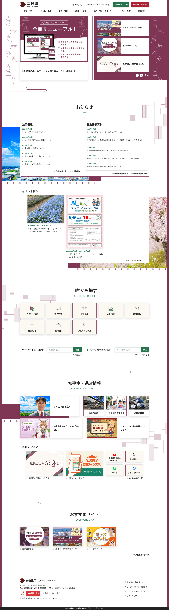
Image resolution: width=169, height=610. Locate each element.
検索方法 (78, 355)
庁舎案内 (54, 598)
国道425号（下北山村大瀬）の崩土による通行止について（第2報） (115, 158)
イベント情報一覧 (135, 260)
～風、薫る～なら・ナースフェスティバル (105, 132)
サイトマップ (132, 596)
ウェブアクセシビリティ (136, 591)
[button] (78, 4)
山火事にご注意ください (34, 148)
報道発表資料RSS (140, 173)
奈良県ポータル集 (130, 46)
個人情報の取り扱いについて (138, 582)
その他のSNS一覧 (136, 478)
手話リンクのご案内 (52, 593)
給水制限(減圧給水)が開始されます (38, 140)
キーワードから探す (33, 350)
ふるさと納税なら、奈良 (132, 27)
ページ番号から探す (100, 350)
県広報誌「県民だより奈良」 (134, 64)
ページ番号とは (143, 355)
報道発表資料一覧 (121, 173)
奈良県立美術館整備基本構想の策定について (106, 166)
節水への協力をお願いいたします (38, 156)
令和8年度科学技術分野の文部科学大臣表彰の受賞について (112, 150)
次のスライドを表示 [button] (141, 75)
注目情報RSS (77, 171)
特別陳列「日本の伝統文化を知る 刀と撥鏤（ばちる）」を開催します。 (116, 141)
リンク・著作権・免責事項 (137, 587)
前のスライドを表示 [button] (137, 75)
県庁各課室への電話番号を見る (34, 598)
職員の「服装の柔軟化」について (38, 164)
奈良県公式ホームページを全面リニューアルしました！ (48, 71)
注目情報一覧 (61, 171)
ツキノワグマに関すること (35, 132)
